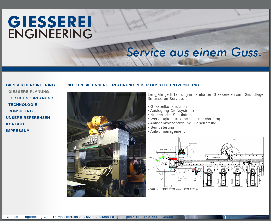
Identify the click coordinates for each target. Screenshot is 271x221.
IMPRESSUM (18, 131)
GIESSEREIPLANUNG (27, 92)
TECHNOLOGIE (21, 105)
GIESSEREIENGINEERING (30, 85)
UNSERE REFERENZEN (28, 118)
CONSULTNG (19, 111)
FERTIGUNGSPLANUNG (29, 98)
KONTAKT (15, 124)
